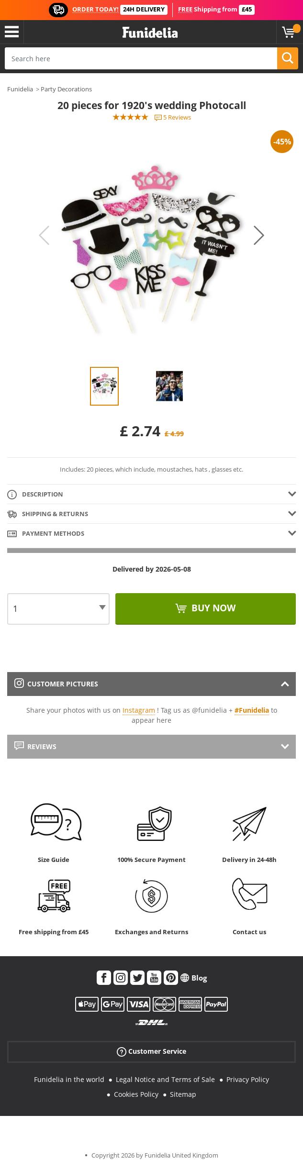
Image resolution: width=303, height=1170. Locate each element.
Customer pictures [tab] (56, 683)
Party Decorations (66, 89)
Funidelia (20, 89)
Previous (44, 235)
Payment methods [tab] (45, 534)
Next (259, 235)
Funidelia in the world (69, 1079)
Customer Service (151, 1052)
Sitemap (183, 1094)
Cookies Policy (136, 1094)
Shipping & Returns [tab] (47, 514)
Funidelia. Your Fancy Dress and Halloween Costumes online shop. (150, 33)
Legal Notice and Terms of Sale (165, 1079)
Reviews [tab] (35, 746)
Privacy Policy (247, 1079)
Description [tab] (35, 495)
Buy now (212, 608)
